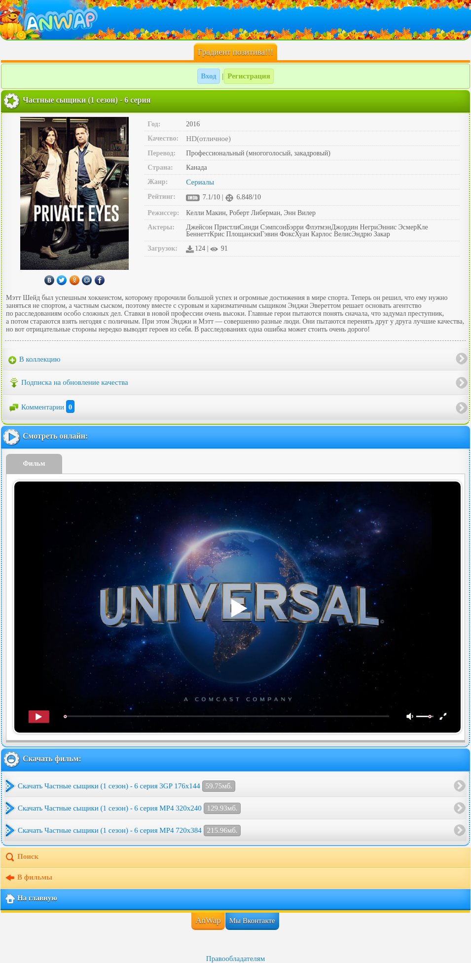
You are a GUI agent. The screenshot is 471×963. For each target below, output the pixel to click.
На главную (30, 899)
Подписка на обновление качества (68, 383)
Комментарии (41, 407)
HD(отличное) (208, 139)
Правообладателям (235, 959)
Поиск (21, 857)
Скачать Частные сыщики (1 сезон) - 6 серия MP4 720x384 (129, 830)
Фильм (34, 463)
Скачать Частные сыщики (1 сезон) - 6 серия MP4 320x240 (129, 808)
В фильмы (28, 878)
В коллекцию (34, 359)
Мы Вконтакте (252, 921)
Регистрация (248, 76)
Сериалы (200, 182)
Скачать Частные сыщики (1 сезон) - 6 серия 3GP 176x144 (126, 786)
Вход (208, 76)
